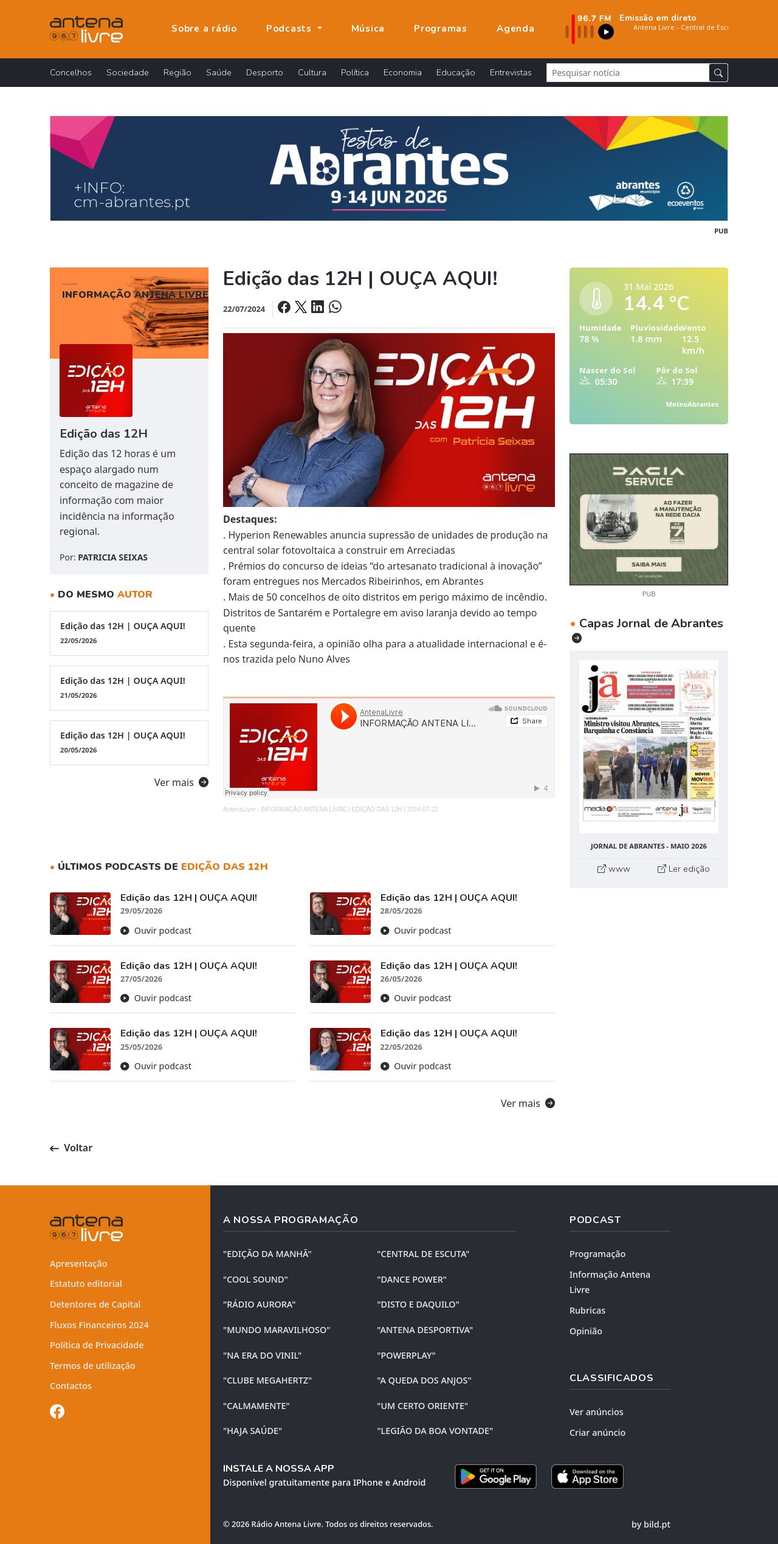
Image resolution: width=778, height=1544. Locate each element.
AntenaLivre (239, 809)
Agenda (516, 28)
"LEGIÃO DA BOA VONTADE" (435, 1430)
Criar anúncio (597, 1432)
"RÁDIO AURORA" (259, 1304)
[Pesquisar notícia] (627, 72)
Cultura (312, 72)
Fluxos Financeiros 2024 (99, 1325)
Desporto (264, 72)
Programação (597, 1254)
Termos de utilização (93, 1365)
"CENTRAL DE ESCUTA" (423, 1254)
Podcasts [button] (290, 28)
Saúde (219, 72)
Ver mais (181, 782)
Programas (440, 28)
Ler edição (684, 869)
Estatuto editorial (86, 1283)
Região (177, 72)
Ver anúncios (597, 1412)
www (613, 869)
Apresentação (79, 1263)
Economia (403, 72)
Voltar (71, 1147)
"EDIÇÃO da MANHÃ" (267, 1254)
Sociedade (127, 72)
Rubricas (587, 1310)
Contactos (71, 1385)
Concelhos (71, 72)
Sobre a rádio (204, 28)
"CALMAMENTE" (256, 1405)
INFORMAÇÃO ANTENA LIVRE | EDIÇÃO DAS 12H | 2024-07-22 (349, 809)
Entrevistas (511, 72)
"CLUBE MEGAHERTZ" (267, 1380)
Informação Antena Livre (610, 1282)
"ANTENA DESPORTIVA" (425, 1329)
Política (355, 72)
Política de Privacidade (97, 1345)
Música (368, 28)
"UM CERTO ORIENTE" (422, 1405)
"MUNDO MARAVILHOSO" (276, 1329)
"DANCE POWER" (412, 1279)
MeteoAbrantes (692, 403)
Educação (455, 72)
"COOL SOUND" (255, 1279)
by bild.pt (651, 1524)
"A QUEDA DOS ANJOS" (424, 1380)
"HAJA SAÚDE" (252, 1430)
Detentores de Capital (95, 1304)
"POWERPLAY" (406, 1355)
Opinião (586, 1331)
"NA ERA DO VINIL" (262, 1355)
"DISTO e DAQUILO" (418, 1304)
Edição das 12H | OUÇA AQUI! (129, 633)
